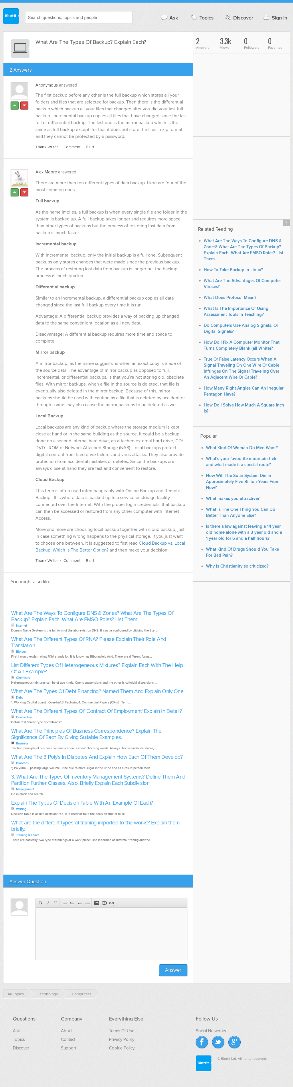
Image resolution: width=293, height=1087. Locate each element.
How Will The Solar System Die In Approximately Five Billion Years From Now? (243, 481)
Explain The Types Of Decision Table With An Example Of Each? (82, 803)
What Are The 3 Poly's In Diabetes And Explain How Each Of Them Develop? (97, 757)
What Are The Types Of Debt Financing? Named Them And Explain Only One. (98, 691)
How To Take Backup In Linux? (233, 270)
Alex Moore (46, 172)
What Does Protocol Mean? (230, 297)
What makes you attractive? (233, 498)
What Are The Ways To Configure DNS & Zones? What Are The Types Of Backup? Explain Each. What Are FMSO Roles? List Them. (92, 616)
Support (68, 1048)
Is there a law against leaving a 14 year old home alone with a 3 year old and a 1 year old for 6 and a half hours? (244, 532)
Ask (169, 17)
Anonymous (46, 85)
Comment (72, 146)
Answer (173, 970)
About (66, 1030)
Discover (238, 17)
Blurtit (11, 17)
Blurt (90, 146)
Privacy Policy (121, 1039)
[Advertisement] (75, 599)
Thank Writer (46, 146)
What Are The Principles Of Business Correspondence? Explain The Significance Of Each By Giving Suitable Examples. (86, 734)
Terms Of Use (121, 1030)
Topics (202, 17)
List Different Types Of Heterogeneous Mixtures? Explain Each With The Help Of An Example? (97, 668)
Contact (68, 1039)
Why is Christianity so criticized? (237, 566)
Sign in (274, 17)
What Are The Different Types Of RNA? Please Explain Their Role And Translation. (88, 642)
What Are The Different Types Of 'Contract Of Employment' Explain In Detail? (96, 711)
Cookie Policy (121, 1048)
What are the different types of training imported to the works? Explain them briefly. (95, 826)
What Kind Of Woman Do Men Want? (242, 448)
